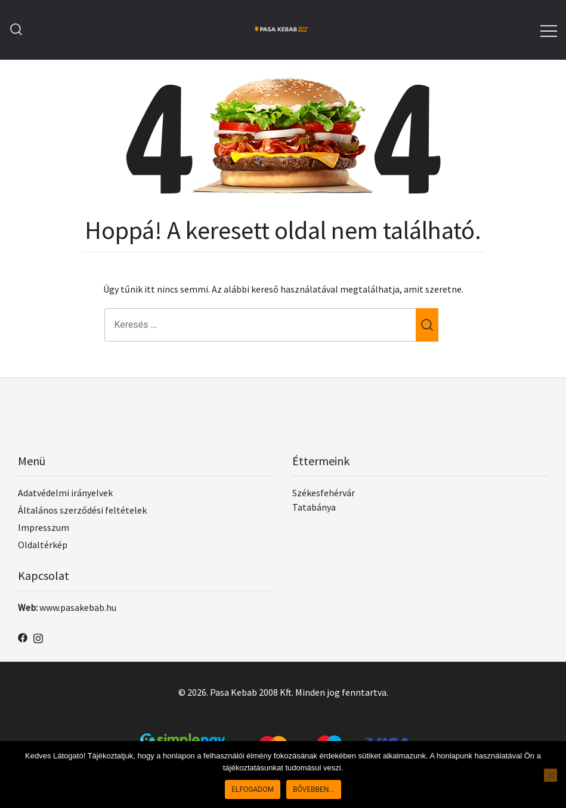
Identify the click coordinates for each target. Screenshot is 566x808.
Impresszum (43, 527)
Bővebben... (314, 789)
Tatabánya (314, 507)
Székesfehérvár (323, 493)
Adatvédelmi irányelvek (65, 493)
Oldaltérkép (42, 545)
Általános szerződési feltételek (82, 510)
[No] (550, 775)
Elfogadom (252, 789)
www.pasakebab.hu (77, 607)
